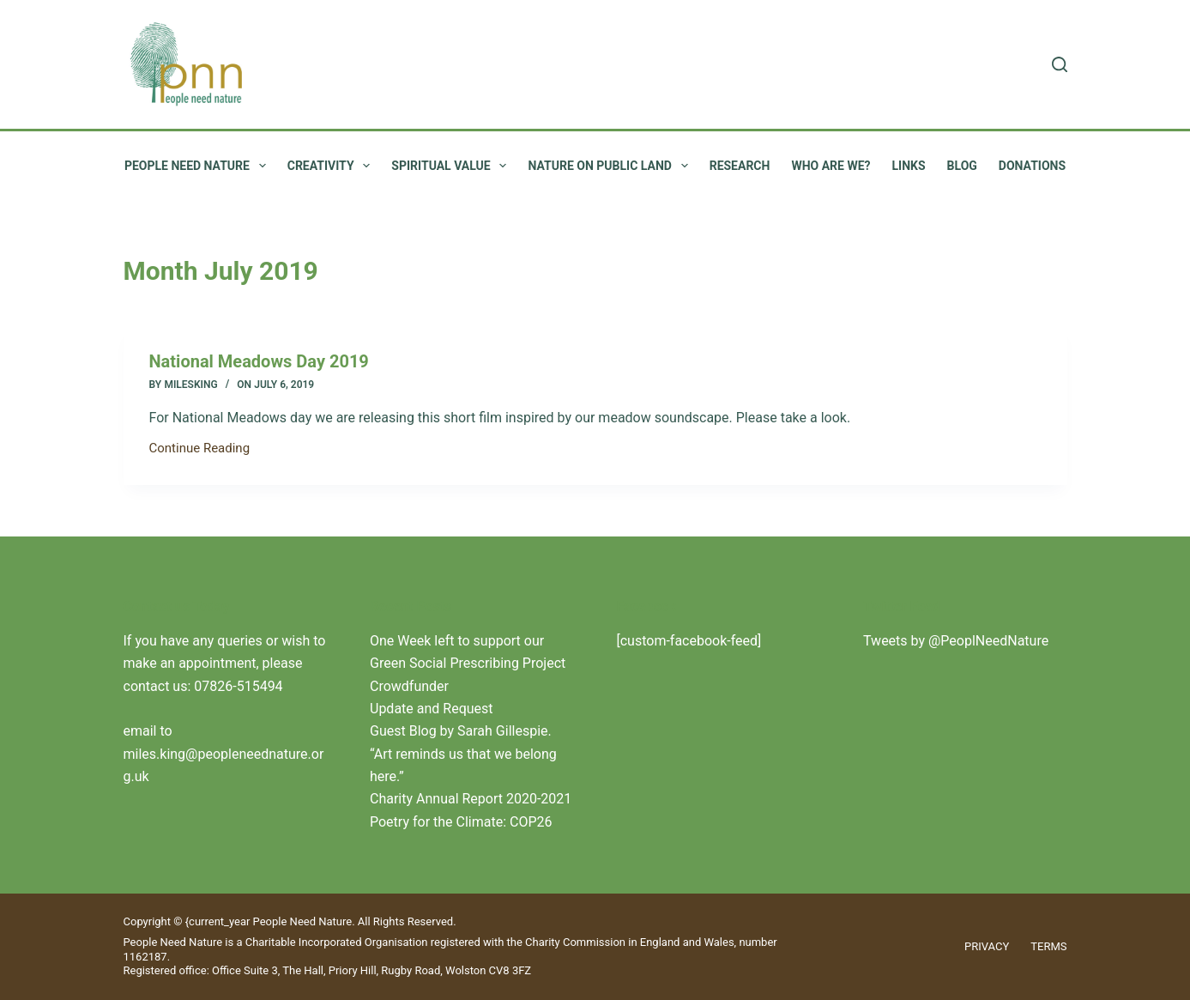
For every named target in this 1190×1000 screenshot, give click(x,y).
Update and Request (431, 708)
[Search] (1059, 64)
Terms (1048, 946)
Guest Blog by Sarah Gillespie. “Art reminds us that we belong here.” (463, 754)
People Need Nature (198, 165)
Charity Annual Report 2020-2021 (470, 799)
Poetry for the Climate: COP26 (461, 822)
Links (909, 166)
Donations (1032, 166)
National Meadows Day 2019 (259, 361)
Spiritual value (452, 165)
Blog (962, 166)
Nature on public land (611, 165)
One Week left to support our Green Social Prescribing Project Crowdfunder (467, 663)
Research (740, 166)
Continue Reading (200, 449)
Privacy (986, 946)
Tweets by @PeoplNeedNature (955, 641)
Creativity (332, 165)
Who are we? (830, 166)
